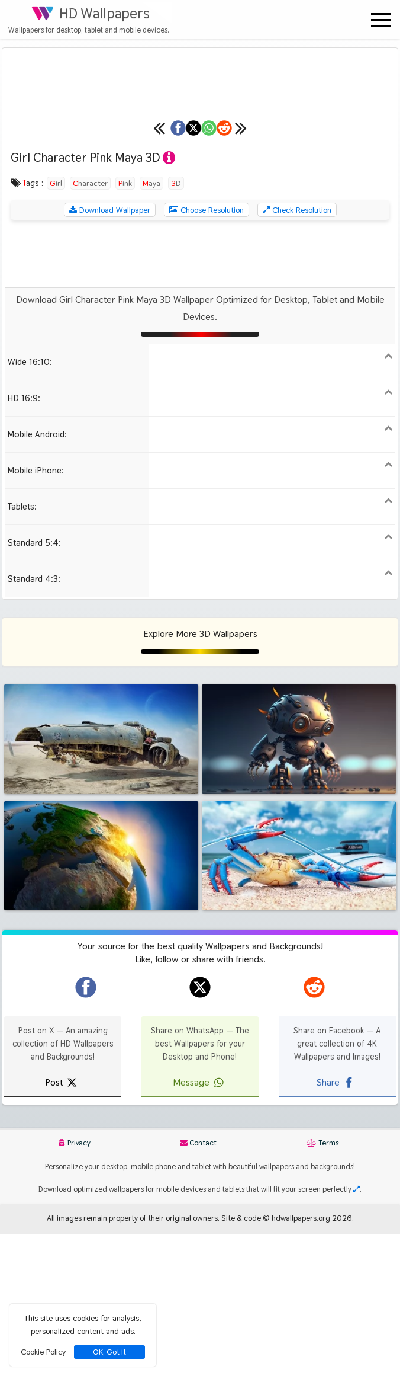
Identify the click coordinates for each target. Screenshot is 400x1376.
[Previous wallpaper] (32, 271)
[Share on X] (161, 271)
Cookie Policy (43, 1351)
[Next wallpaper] (367, 271)
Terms (322, 1286)
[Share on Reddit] (318, 271)
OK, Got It (109, 1352)
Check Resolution (297, 352)
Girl (56, 326)
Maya (151, 326)
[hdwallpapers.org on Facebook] (85, 1130)
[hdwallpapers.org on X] (200, 1130)
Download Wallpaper (109, 352)
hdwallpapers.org (301, 1360)
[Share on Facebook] (82, 271)
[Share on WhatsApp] (239, 271)
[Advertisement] (200, 396)
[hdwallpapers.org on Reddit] (314, 1130)
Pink (125, 326)
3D (176, 326)
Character (90, 326)
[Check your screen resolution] (356, 1332)
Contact (198, 1286)
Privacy (75, 1286)
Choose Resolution (206, 352)
